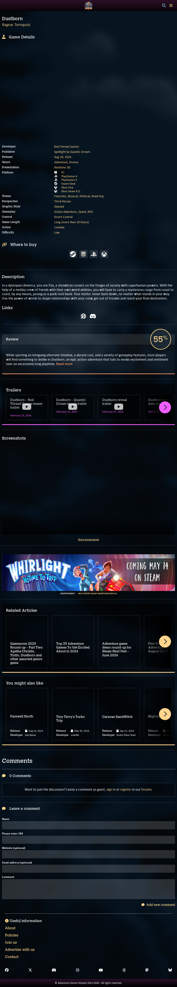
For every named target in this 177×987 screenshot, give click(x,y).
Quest (82, 212)
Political (85, 196)
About (10, 928)
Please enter (12, 834)
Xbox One (67, 187)
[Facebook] (7, 970)
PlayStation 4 (69, 176)
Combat (59, 227)
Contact (12, 957)
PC (63, 172)
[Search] (164, 6)
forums (146, 789)
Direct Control (63, 217)
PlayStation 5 (69, 180)
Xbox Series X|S (70, 191)
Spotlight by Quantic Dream (72, 152)
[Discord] (54, 970)
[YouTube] (101, 970)
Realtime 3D (62, 167)
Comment (8, 877)
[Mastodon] (147, 970)
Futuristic (60, 196)
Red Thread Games (66, 146)
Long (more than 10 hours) (71, 222)
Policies (11, 935)
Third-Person (62, 201)
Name (5, 819)
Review (12, 339)
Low (56, 232)
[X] (30, 970)
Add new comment (158, 904)
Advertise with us (20, 949)
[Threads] (124, 970)
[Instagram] (77, 970)
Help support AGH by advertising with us (97, 594)
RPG (90, 212)
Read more (64, 364)
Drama (73, 162)
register (125, 789)
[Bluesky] (170, 970)
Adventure (61, 162)
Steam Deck (68, 183)
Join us (11, 942)
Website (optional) (13, 848)
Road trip (98, 196)
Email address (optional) (17, 863)
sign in (110, 789)
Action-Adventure (65, 212)
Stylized (59, 206)
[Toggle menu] (171, 5)
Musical (73, 196)
